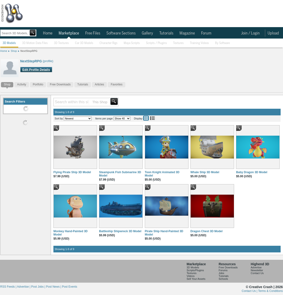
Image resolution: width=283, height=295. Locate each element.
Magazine (187, 33)
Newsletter (257, 270)
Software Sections (121, 33)
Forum (206, 33)
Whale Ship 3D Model (204, 172)
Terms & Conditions (270, 291)
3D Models (9, 43)
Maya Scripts (132, 43)
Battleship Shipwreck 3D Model (120, 231)
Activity (21, 84)
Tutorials (166, 33)
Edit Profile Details (36, 69)
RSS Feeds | (8, 286)
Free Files (92, 33)
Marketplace (69, 33)
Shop (14, 50)
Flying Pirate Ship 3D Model (72, 172)
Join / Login (250, 33)
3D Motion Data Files (35, 43)
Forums (223, 270)
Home (47, 33)
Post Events (69, 286)
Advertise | (24, 286)
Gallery (147, 33)
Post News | (54, 286)
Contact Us (257, 273)
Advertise (256, 267)
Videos (190, 276)
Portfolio (38, 84)
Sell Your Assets (196, 278)
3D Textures (61, 43)
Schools (223, 278)
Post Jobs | (38, 286)
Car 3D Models (84, 43)
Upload (273, 33)
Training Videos (199, 43)
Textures (178, 43)
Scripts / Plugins (156, 43)
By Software (222, 43)
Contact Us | (250, 291)
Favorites (116, 84)
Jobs (221, 273)
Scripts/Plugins (195, 270)
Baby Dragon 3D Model (251, 172)
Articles (99, 84)
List (152, 118)
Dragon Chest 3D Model (206, 231)
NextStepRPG (29, 50)
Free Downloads (60, 84)
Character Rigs (108, 43)
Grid (146, 118)
